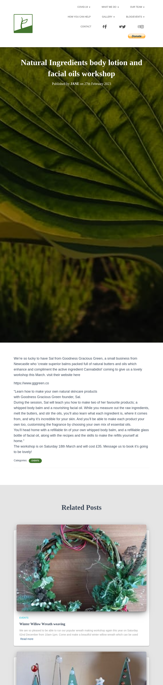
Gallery (108, 16)
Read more (26, 638)
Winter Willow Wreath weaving (42, 624)
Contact (86, 26)
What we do (110, 7)
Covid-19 (83, 7)
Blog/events (135, 16)
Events (35, 461)
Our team (137, 7)
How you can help (79, 16)
